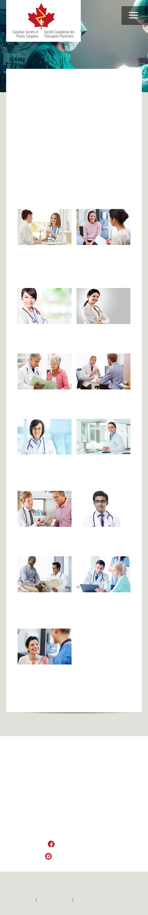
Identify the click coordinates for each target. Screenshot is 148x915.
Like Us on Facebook (78, 844)
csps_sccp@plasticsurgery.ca (74, 832)
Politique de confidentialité (101, 899)
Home (23, 81)
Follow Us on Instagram (78, 856)
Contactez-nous (54, 899)
